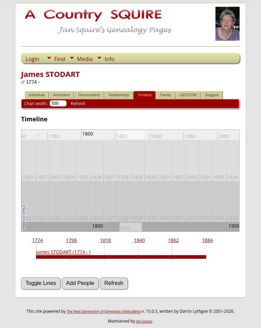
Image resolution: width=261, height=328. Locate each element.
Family (165, 95)
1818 (105, 240)
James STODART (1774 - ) (63, 252)
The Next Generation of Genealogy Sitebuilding (104, 311)
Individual (37, 95)
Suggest (212, 95)
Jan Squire (144, 321)
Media (85, 59)
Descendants (89, 95)
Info (110, 59)
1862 (173, 240)
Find (59, 59)
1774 (37, 240)
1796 (71, 240)
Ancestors (61, 95)
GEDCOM (188, 95)
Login (32, 59)
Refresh (78, 103)
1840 (139, 240)
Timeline (145, 95)
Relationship (119, 95)
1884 (207, 240)
